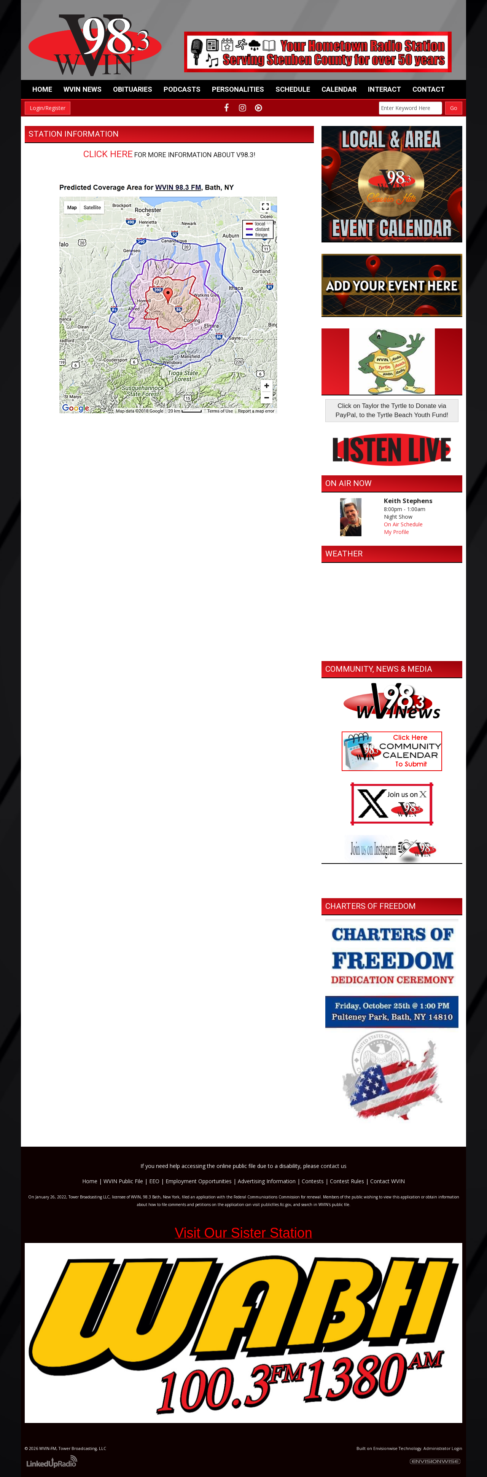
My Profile (396, 531)
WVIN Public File (123, 1181)
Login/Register (47, 108)
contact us (334, 1165)
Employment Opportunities (199, 1181)
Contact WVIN (387, 1181)
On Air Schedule (403, 524)
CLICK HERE (108, 154)
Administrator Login (442, 1448)
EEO (154, 1181)
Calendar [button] (338, 89)
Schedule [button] (292, 89)
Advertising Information (267, 1181)
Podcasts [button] (182, 89)
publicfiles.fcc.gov (276, 1204)
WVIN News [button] (83, 89)
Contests (313, 1181)
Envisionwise (385, 1448)
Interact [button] (384, 89)
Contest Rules (347, 1181)
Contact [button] (428, 89)
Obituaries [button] (132, 89)
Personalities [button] (238, 89)
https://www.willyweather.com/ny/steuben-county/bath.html (391, 649)
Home (42, 89)
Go (453, 108)
